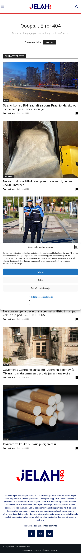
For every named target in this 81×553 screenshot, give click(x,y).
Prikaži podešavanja (40, 288)
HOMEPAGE (49, 42)
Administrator (9, 113)
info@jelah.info (50, 526)
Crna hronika (9, 176)
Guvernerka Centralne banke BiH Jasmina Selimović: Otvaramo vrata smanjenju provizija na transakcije (38, 371)
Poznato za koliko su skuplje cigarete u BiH (32, 444)
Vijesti (6, 100)
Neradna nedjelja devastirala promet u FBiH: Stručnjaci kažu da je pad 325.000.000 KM (40, 313)
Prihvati (40, 272)
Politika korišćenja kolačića (42, 297)
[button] (76, 247)
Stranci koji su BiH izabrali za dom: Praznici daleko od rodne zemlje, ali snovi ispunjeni (40, 107)
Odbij (40, 280)
